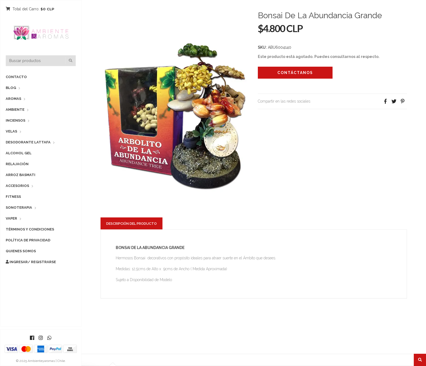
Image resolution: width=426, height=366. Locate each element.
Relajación (17, 164)
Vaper (11, 218)
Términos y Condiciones (30, 229)
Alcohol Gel (19, 153)
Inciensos (15, 120)
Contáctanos (295, 72)
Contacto (16, 77)
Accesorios (17, 186)
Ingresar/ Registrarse (31, 262)
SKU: (262, 47)
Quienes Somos (21, 251)
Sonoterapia (19, 207)
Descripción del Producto (131, 224)
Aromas (13, 99)
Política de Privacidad (28, 240)
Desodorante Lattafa (28, 142)
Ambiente (15, 109)
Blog (11, 88)
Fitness (13, 197)
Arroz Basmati (20, 175)
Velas (11, 131)
